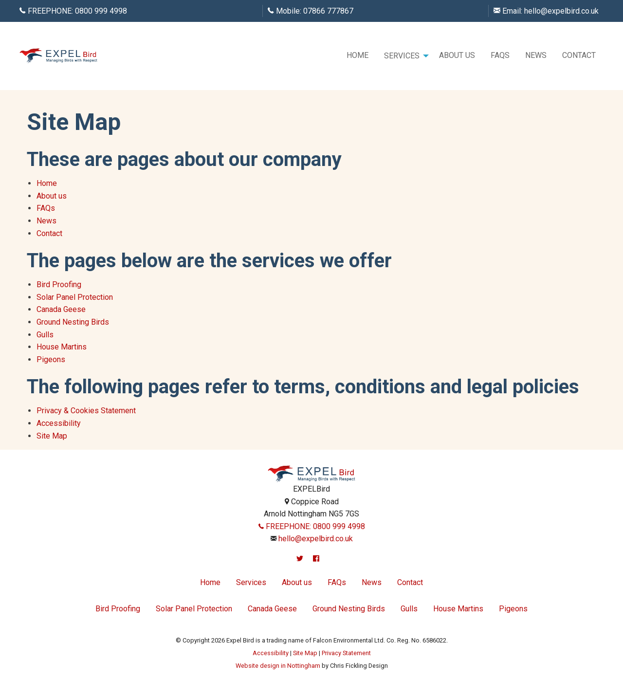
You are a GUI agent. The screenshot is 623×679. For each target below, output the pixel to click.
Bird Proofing (59, 284)
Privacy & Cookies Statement (86, 410)
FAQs (500, 55)
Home (357, 55)
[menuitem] (357, 56)
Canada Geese (61, 309)
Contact (579, 55)
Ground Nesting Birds (73, 322)
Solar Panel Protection (75, 297)
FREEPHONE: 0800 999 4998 (311, 526)
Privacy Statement (346, 653)
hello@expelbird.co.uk (561, 11)
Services (402, 55)
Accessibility (59, 423)
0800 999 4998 (101, 11)
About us (457, 55)
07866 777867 (328, 11)
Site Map (52, 435)
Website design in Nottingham (278, 665)
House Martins (62, 346)
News (536, 55)
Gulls (45, 334)
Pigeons (51, 359)
